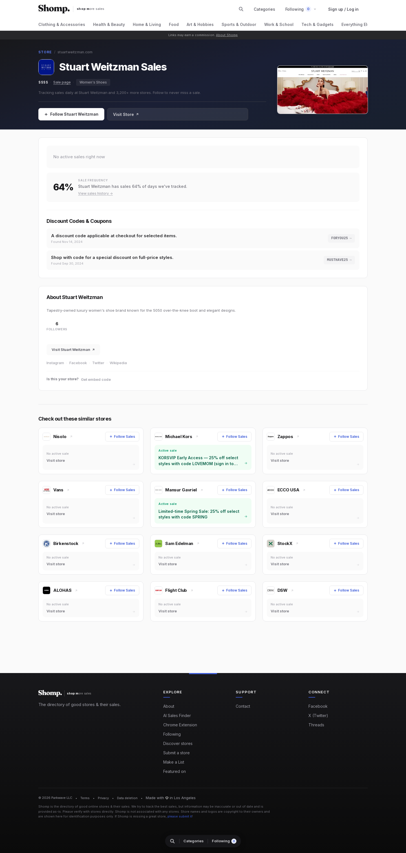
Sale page (62, 82)
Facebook (78, 364)
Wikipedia (118, 364)
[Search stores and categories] (241, 9)
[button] (301, 9)
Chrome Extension (180, 725)
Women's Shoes (93, 82)
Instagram (55, 364)
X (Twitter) (318, 715)
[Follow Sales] (71, 114)
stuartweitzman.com (75, 52)
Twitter (98, 364)
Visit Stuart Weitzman (73, 351)
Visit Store (126, 114)
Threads (316, 725)
